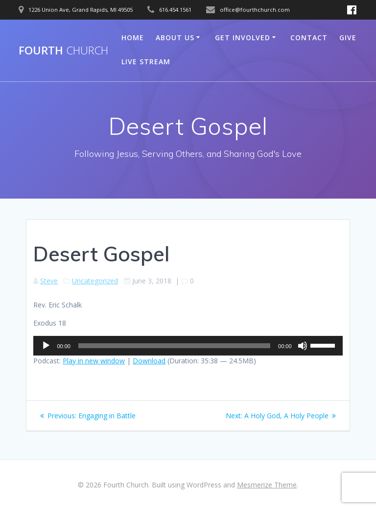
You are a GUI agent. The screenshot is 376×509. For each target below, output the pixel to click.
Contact (309, 37)
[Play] (46, 346)
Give (347, 37)
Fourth (63, 50)
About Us (175, 37)
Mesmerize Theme (267, 484)
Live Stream (145, 61)
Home (132, 37)
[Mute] (302, 346)
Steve (49, 280)
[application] (187, 346)
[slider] (174, 345)
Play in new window (94, 360)
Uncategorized (95, 280)
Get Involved (242, 37)
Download (149, 360)
